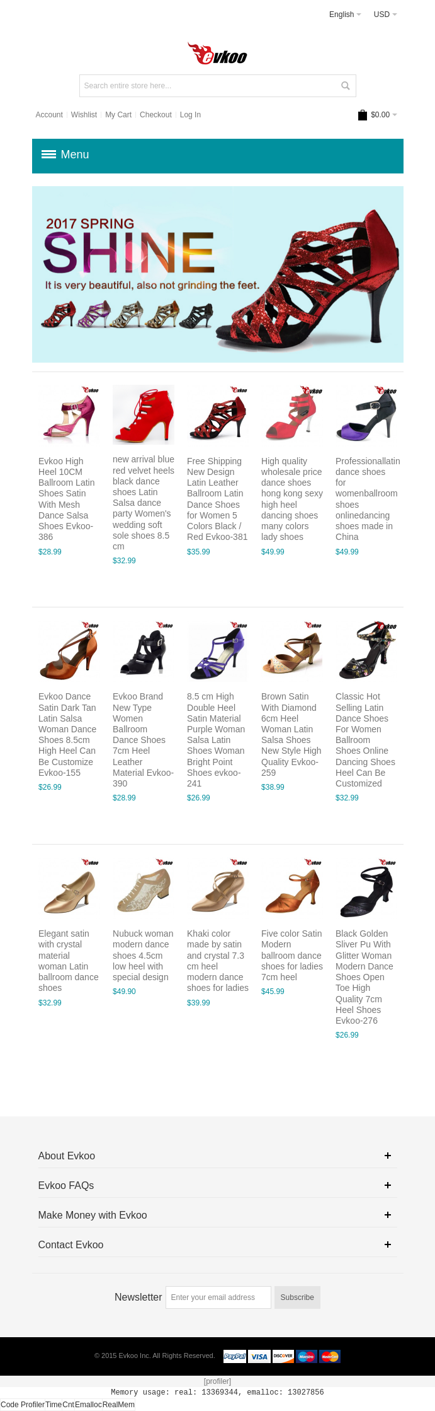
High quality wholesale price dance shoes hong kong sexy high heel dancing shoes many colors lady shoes (292, 499)
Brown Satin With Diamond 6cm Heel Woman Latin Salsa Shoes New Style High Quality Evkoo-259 (291, 734)
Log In (190, 114)
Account (48, 114)
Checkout (156, 114)
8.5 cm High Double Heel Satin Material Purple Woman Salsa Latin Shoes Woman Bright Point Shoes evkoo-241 (216, 739)
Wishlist (84, 114)
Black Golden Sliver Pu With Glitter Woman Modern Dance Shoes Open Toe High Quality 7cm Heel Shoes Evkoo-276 (364, 977)
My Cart (118, 114)
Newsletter (138, 1297)
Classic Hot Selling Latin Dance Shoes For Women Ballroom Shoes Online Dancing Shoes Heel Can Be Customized (365, 739)
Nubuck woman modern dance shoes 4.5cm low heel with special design (143, 955)
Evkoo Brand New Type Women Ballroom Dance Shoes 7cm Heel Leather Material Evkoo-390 (143, 739)
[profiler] (217, 1381)
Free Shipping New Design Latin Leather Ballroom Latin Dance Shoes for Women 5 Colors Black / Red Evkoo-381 (217, 499)
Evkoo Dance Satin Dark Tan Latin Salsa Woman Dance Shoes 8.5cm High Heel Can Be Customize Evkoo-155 (67, 734)
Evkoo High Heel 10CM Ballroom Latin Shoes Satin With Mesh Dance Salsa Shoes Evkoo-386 (66, 499)
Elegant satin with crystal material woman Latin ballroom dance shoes (68, 960)
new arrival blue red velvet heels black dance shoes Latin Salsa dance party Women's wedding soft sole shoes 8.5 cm (143, 503)
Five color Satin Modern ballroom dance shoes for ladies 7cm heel (292, 955)
